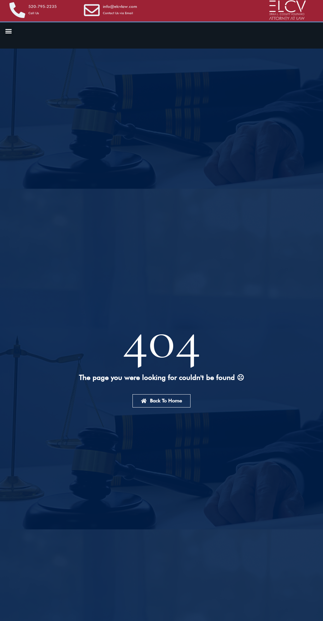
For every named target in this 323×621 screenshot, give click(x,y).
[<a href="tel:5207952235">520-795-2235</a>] (17, 10)
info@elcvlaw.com (120, 6)
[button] (8, 31)
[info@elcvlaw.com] (92, 10)
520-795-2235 (42, 6)
